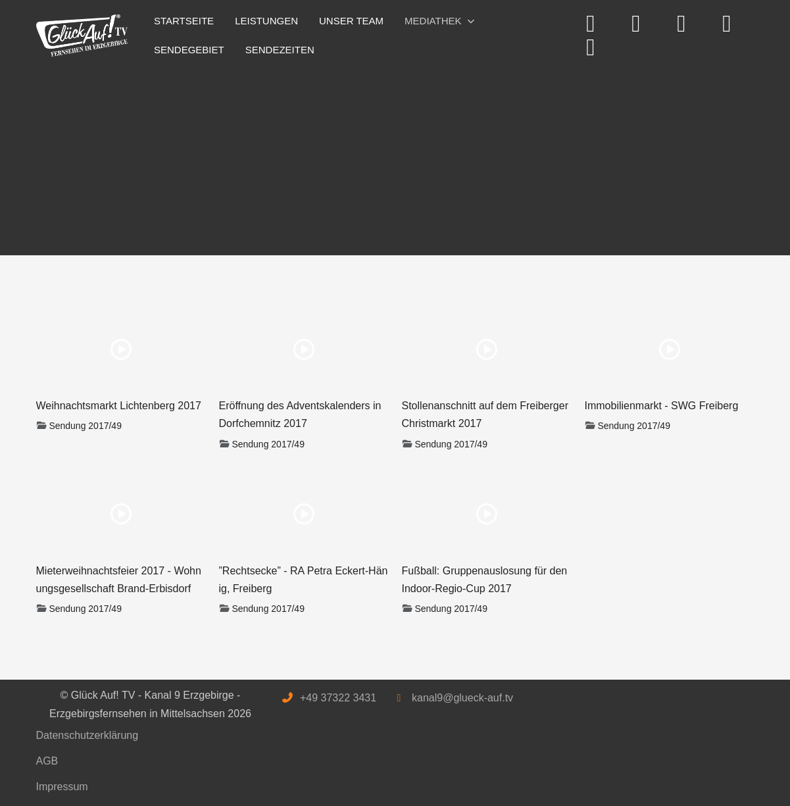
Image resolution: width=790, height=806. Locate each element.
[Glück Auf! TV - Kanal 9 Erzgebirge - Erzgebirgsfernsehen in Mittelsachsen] (82, 35)
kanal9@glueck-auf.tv (462, 697)
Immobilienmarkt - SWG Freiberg (662, 405)
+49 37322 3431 (338, 697)
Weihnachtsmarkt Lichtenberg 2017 (118, 405)
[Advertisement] (395, 156)
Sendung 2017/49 (85, 425)
